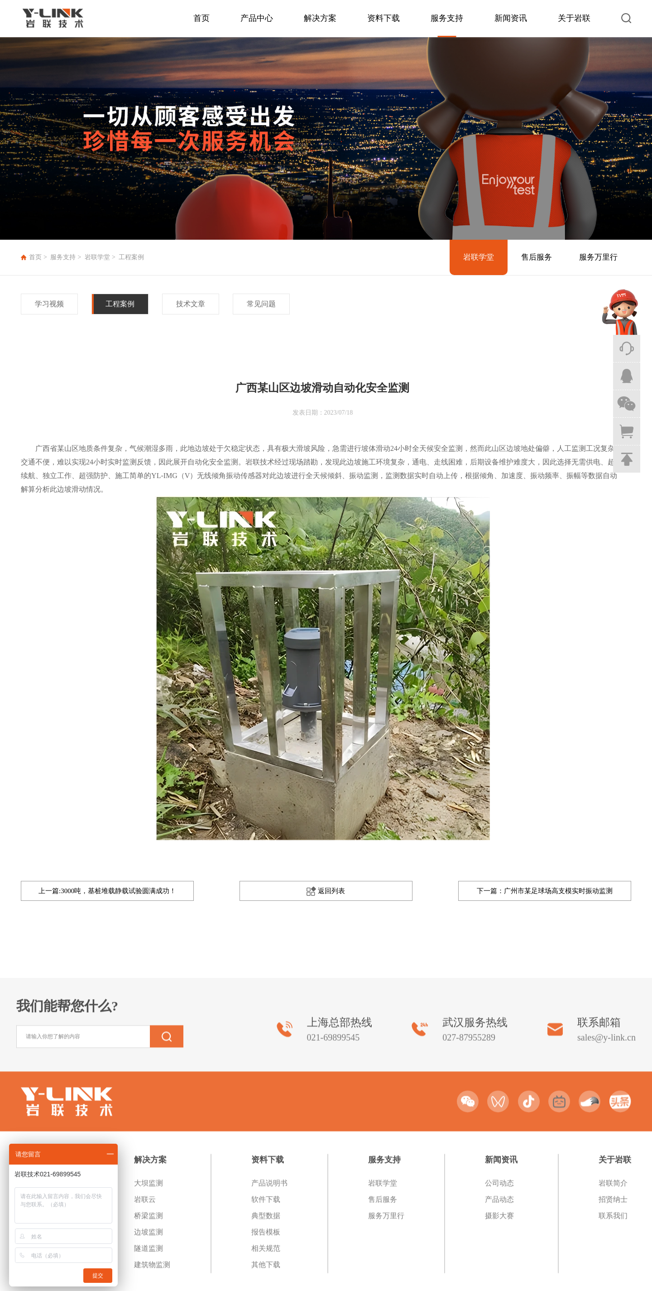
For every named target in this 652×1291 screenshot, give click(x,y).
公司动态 (499, 1257)
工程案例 (131, 257)
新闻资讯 (510, 18)
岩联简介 (613, 1257)
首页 (201, 18)
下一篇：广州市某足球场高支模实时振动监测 (545, 891)
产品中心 (256, 18)
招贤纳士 (613, 1273)
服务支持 (447, 18)
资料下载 (383, 18)
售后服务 (536, 257)
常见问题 (261, 304)
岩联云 (145, 1273)
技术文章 (190, 304)
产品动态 (499, 1273)
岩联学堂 (97, 257)
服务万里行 (598, 257)
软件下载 (265, 1273)
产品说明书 (269, 1257)
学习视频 (49, 304)
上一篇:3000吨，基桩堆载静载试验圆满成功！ (107, 891)
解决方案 (320, 18)
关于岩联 (574, 18)
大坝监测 (148, 1257)
